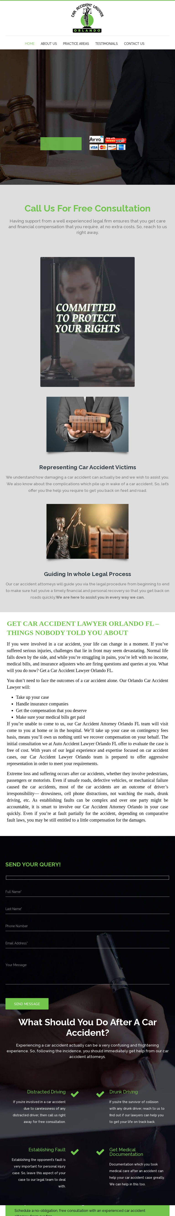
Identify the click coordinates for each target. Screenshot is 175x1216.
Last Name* (13, 909)
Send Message (27, 1004)
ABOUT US (49, 44)
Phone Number (16, 926)
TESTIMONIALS (106, 44)
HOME (29, 44)
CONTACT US (134, 44)
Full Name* (13, 892)
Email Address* (16, 943)
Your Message (15, 965)
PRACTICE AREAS (76, 44)
